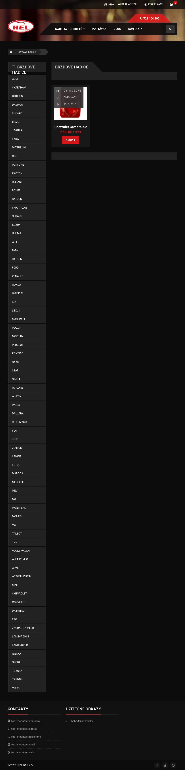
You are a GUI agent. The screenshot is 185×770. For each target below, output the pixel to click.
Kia (14, 302)
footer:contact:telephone (26, 736)
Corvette (18, 602)
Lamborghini (20, 636)
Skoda (16, 662)
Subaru (17, 216)
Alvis (15, 568)
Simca (16, 379)
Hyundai (17, 293)
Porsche (18, 164)
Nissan (16, 653)
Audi (15, 79)
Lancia (16, 456)
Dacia (16, 404)
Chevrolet (19, 593)
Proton (17, 173)
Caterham (19, 87)
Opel (15, 156)
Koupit (70, 140)
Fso (14, 619)
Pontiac (17, 353)
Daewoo (17, 104)
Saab (15, 362)
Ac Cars (17, 387)
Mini (15, 585)
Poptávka (99, 29)
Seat (15, 370)
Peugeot (17, 345)
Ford (15, 267)
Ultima (16, 233)
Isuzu (16, 122)
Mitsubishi (19, 147)
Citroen (17, 96)
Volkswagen (21, 550)
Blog (117, 29)
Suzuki (16, 224)
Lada (15, 139)
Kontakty (135, 29)
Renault (17, 276)
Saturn (17, 199)
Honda (16, 284)
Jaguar (17, 130)
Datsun (17, 259)
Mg (14, 499)
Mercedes (18, 482)
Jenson (17, 447)
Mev (15, 490)
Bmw (15, 250)
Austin (16, 396)
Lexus (16, 310)
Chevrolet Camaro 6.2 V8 (70, 129)
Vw (14, 525)
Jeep (15, 439)
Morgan (17, 336)
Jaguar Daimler (23, 628)
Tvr (14, 542)
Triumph (17, 679)
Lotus (16, 465)
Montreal (19, 507)
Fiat (15, 430)
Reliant (17, 181)
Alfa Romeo (20, 559)
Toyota (17, 670)
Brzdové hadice (27, 52)
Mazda (16, 327)
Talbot (17, 533)
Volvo (16, 688)
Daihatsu (18, 610)
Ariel (15, 242)
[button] (69, 29)
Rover (16, 190)
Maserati (18, 319)
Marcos (17, 473)
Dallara (18, 413)
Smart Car (19, 207)
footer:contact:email (23, 744)
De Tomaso (19, 422)
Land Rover (20, 645)
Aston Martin (21, 576)
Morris (17, 516)
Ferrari (17, 113)
